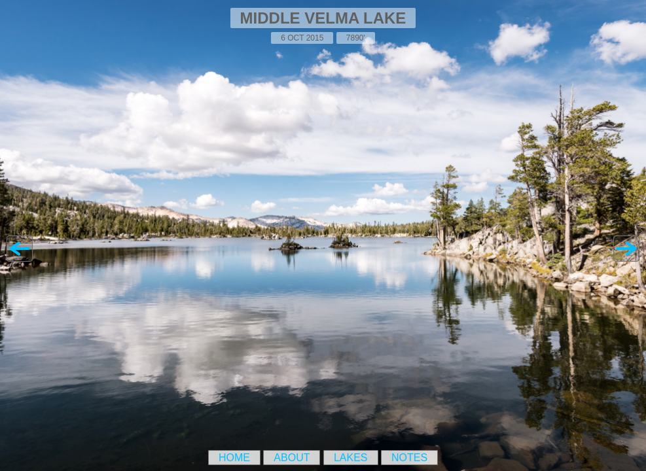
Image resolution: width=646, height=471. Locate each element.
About (292, 457)
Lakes (351, 457)
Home (234, 457)
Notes (409, 457)
